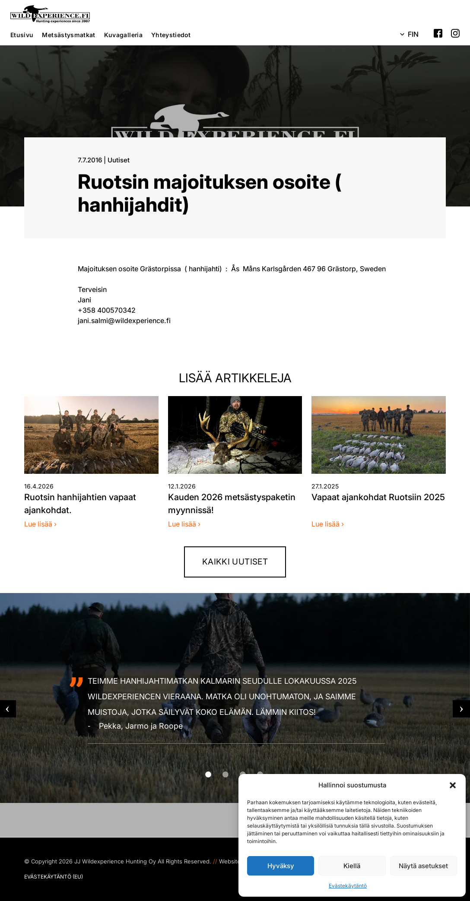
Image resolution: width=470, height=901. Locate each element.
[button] (452, 785)
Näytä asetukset (423, 866)
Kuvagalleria (123, 34)
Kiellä (351, 866)
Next (461, 708)
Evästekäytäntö (348, 885)
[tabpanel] (235, 708)
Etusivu (21, 34)
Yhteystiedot (171, 34)
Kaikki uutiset (235, 562)
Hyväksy (280, 866)
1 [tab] (218, 775)
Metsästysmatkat (68, 34)
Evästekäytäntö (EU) (53, 876)
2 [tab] (236, 775)
